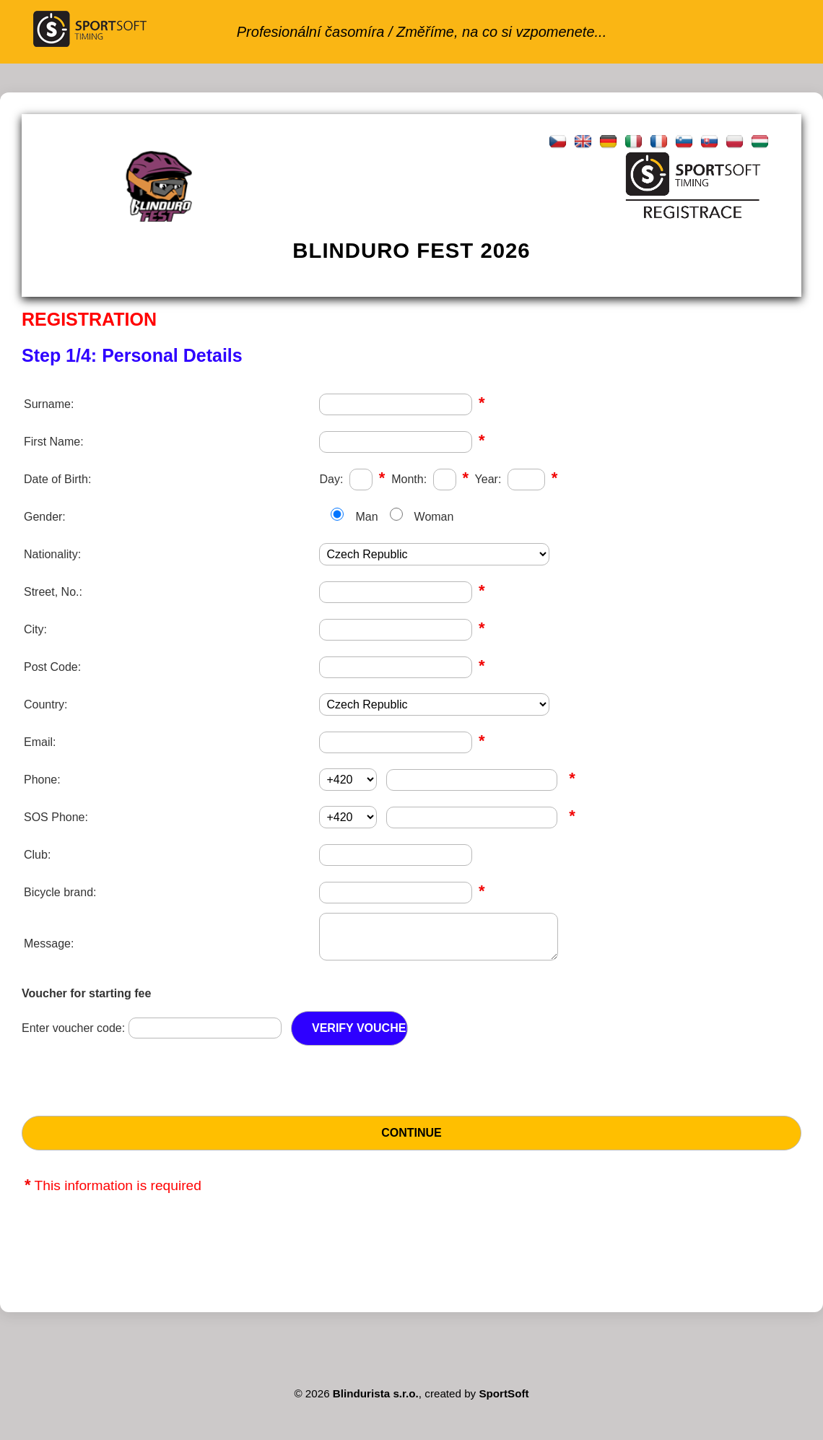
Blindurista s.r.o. (376, 1402)
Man (366, 517)
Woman (434, 517)
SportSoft (503, 1402)
